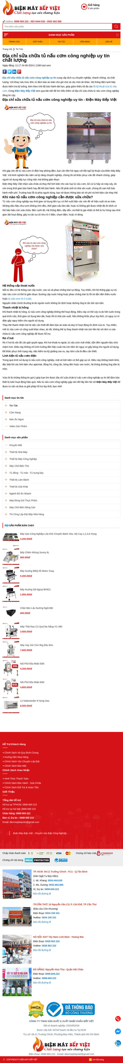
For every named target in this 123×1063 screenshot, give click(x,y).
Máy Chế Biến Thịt (19, 466)
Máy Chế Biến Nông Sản (22, 507)
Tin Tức (61, 42)
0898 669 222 (30, 804)
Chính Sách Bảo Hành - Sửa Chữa (23, 783)
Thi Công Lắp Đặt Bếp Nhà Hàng (26, 514)
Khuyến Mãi (15, 445)
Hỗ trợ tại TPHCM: (13, 804)
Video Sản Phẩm (18, 426)
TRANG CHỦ (14, 42)
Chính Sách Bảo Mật (15, 765)
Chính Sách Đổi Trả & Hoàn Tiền (22, 787)
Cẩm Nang (85, 42)
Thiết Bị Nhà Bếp (18, 452)
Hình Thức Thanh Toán (17, 778)
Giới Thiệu (38, 42)
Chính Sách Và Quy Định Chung (21, 752)
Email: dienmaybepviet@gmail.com (21, 822)
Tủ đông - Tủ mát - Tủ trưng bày (26, 472)
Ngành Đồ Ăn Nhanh (20, 493)
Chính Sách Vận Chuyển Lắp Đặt (22, 761)
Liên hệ (108, 42)
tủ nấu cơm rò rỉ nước (19, 298)
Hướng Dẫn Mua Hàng (16, 757)
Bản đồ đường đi (42, 893)
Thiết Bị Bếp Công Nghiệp (23, 459)
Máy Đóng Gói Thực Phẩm (23, 500)
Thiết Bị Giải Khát (18, 486)
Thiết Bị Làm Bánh (19, 479)
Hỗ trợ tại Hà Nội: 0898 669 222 (19, 809)
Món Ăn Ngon (16, 419)
